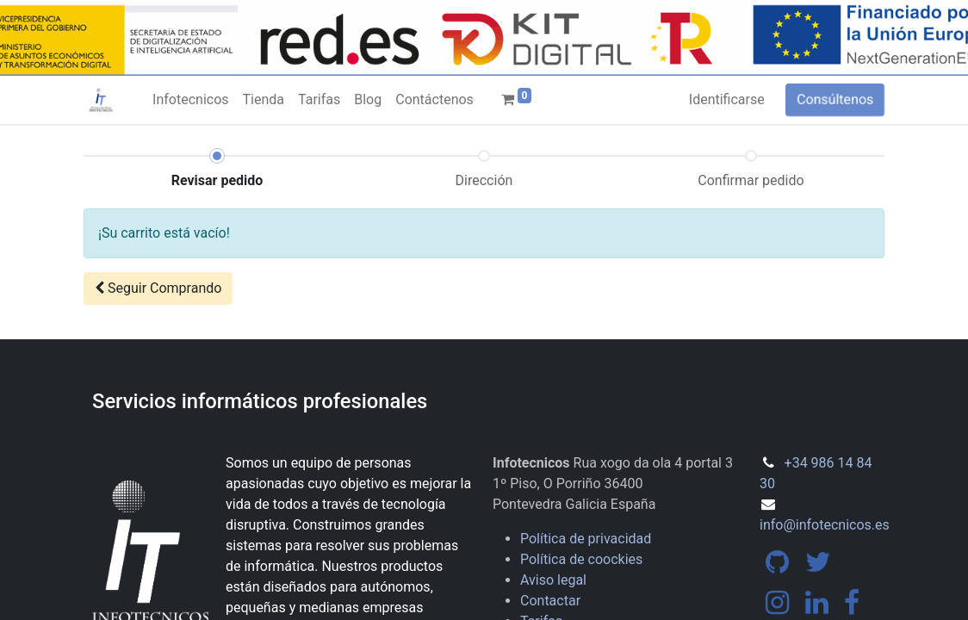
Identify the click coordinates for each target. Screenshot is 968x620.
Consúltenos (835, 99)
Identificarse (727, 99)
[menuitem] (190, 100)
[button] (158, 288)
